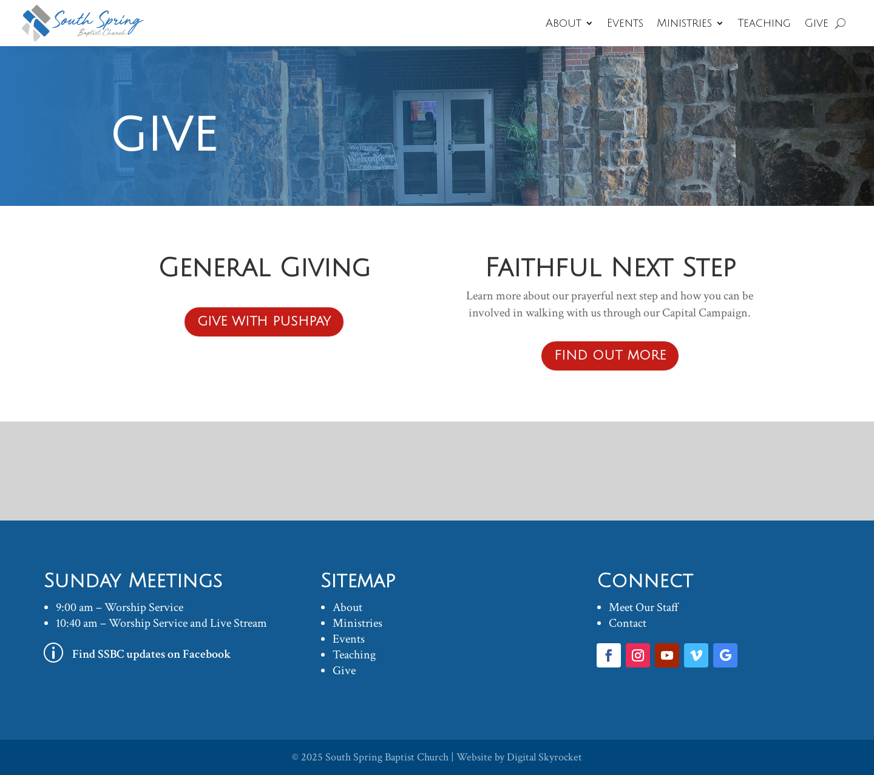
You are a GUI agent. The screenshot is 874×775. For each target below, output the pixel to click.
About (563, 23)
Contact (627, 623)
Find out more (610, 356)
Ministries (684, 23)
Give (816, 23)
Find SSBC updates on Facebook (151, 654)
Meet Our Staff (644, 607)
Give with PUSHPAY (264, 322)
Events (625, 23)
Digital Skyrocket (544, 757)
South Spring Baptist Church (387, 757)
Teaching (764, 23)
